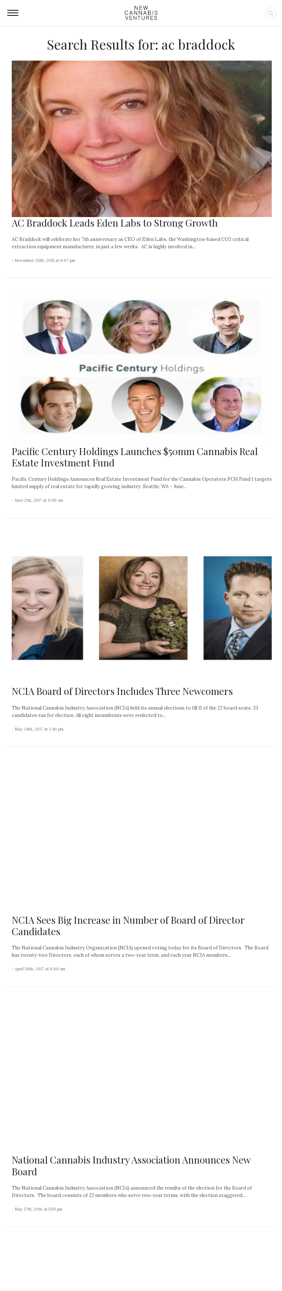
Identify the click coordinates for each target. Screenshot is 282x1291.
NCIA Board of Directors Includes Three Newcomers (122, 691)
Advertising (166, 1269)
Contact (106, 1269)
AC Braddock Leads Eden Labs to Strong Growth (115, 222)
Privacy (194, 1269)
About (83, 1269)
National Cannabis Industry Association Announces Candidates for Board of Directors (121, 964)
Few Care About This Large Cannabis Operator (47, 1132)
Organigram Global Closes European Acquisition (46, 1184)
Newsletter (134, 1269)
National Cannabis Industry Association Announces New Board (131, 871)
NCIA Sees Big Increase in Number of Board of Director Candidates (128, 778)
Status (247, 1269)
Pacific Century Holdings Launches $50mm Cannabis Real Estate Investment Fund (135, 457)
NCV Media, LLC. (51, 1269)
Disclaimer (221, 1269)
